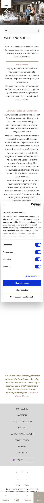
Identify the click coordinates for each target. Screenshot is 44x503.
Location (22, 415)
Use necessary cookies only (22, 297)
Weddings (5, 497)
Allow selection (22, 290)
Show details (31, 276)
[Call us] (17, 482)
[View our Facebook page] (16, 471)
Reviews (22, 427)
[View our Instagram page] (27, 471)
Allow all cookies (22, 283)
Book (39, 497)
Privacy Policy (22, 440)
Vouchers (27, 497)
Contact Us (22, 409)
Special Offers (17, 497)
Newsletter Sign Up (22, 421)
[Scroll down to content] (20, 18)
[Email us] (27, 482)
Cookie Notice (22, 452)
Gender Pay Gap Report (22, 434)
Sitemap (22, 446)
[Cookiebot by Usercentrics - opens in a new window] (31, 204)
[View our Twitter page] (22, 471)
